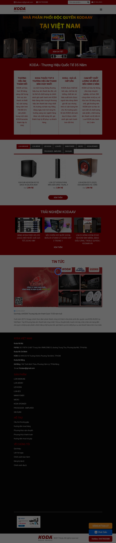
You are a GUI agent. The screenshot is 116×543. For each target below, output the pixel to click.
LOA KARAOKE (23, 146)
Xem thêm (58, 198)
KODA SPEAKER (92, 146)
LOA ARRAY (36, 146)
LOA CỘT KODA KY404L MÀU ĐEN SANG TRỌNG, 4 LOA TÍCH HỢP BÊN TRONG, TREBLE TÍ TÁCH (58, 183)
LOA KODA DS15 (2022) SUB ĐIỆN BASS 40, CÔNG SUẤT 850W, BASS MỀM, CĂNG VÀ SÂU (87, 183)
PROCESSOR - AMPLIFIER (52, 151)
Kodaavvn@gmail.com (24, 2)
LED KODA (47, 146)
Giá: (25, 188)
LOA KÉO (58, 146)
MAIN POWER (69, 146)
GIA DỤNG (68, 151)
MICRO (80, 146)
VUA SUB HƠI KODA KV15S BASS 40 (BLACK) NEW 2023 (28, 183)
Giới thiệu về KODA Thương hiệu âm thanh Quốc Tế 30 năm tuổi (38, 314)
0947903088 (43, 2)
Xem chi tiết (58, 52)
